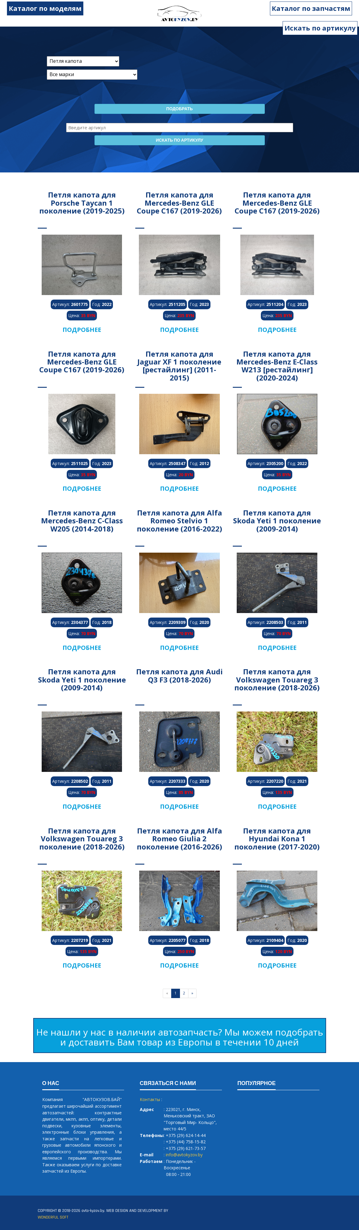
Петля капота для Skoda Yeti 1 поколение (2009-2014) (277, 521)
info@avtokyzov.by (184, 1155)
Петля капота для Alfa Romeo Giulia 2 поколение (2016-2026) (179, 839)
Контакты (150, 1099)
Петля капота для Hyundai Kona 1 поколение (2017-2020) (277, 839)
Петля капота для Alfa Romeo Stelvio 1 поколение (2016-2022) (179, 521)
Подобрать (179, 109)
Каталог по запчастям (316, 8)
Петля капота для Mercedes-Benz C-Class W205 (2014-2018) (82, 521)
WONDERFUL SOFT (53, 1217)
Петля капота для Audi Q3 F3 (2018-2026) (179, 675)
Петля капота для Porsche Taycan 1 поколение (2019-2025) (82, 203)
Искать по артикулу (320, 27)
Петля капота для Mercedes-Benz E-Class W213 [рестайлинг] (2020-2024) (277, 366)
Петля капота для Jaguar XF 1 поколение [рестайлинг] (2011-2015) (179, 366)
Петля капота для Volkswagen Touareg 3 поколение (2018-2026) (277, 679)
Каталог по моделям (39, 8)
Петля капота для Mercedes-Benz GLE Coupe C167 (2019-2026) (179, 203)
